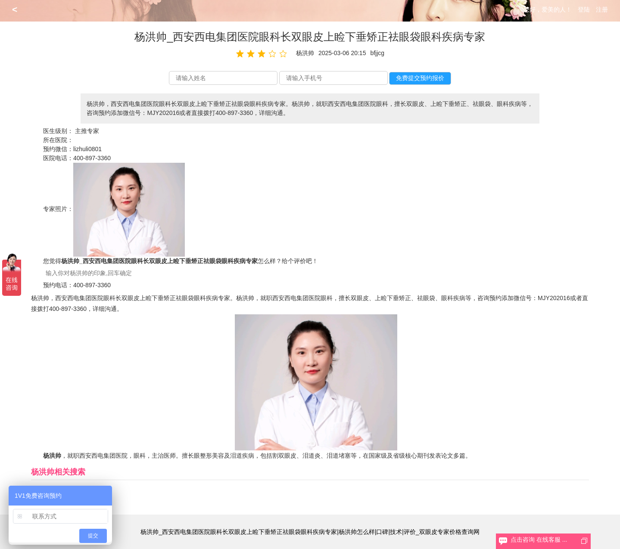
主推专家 (87, 130)
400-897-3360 (92, 158)
